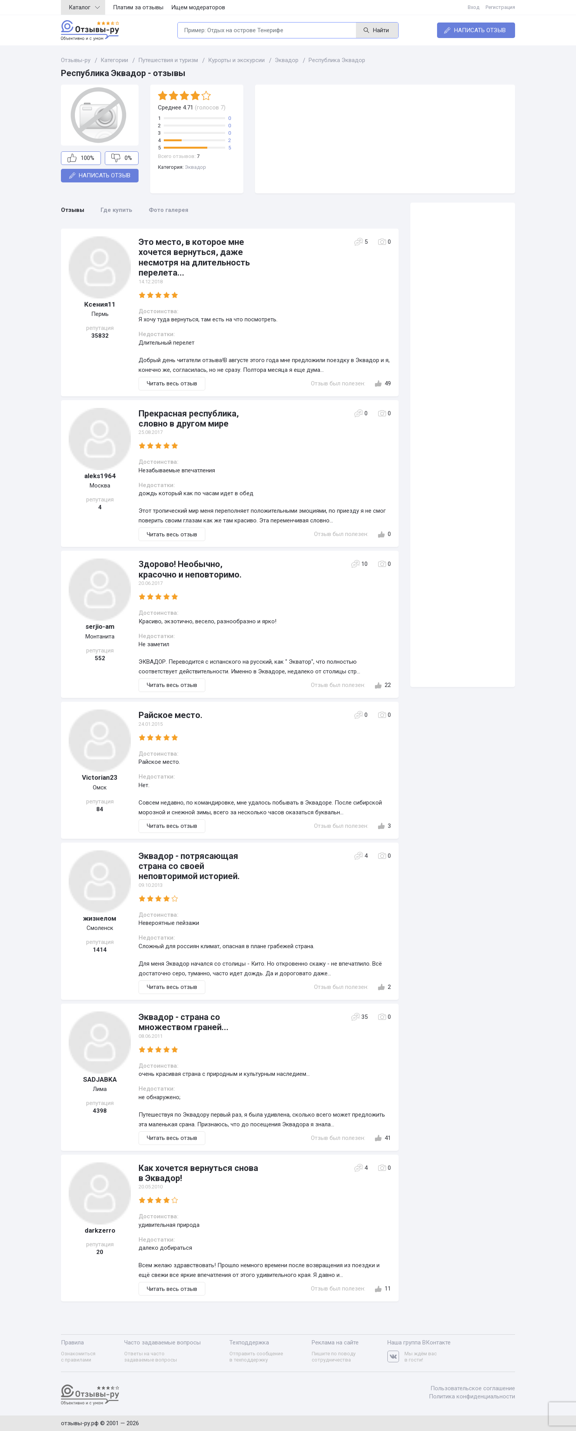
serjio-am (100, 626)
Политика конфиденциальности (472, 1396)
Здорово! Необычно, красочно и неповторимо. (190, 569)
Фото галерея (168, 209)
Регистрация (500, 7)
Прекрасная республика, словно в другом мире (189, 418)
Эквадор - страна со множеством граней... (184, 1022)
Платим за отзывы (138, 7)
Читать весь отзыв (172, 383)
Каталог (84, 7)
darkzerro (100, 1230)
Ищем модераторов (198, 7)
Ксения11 (100, 304)
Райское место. (171, 715)
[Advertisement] (385, 139)
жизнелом (99, 918)
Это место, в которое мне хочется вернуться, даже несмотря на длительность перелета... (194, 257)
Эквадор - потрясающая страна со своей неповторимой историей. (189, 866)
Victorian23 (100, 777)
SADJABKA (100, 1079)
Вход (473, 7)
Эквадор (195, 167)
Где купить (116, 209)
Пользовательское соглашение (472, 1388)
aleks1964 (100, 476)
